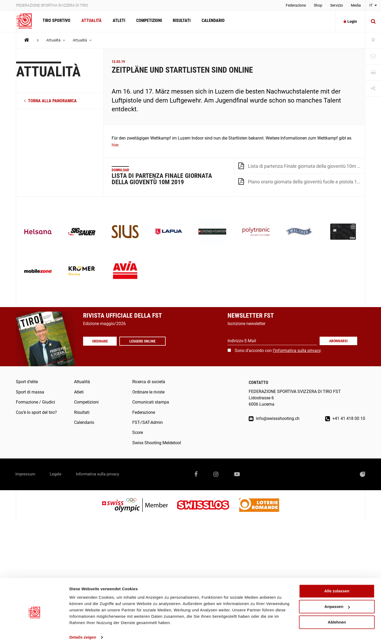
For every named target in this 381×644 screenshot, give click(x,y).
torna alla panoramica (50, 100)
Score (137, 432)
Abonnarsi (338, 341)
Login (350, 21)
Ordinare (100, 341)
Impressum (26, 474)
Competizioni (147, 21)
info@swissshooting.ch (274, 418)
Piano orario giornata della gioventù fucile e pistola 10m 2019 (301, 181)
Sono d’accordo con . (278, 350)
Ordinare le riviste (148, 392)
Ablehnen (337, 618)
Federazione (296, 5)
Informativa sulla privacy (104, 474)
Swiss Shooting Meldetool (156, 442)
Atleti (117, 21)
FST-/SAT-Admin (147, 422)
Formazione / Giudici (35, 402)
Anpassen (337, 603)
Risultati (179, 21)
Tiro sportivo (56, 21)
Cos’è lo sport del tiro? (36, 412)
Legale (59, 474)
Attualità (91, 21)
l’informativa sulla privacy (297, 350)
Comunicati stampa (150, 402)
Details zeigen (82, 633)
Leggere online (144, 341)
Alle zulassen (336, 587)
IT (373, 5)
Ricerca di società (148, 381)
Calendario (210, 21)
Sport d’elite (27, 381)
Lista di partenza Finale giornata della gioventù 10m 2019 (301, 166)
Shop (318, 5)
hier (115, 144)
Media (356, 5)
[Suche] (373, 21)
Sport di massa (30, 392)
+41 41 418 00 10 (345, 418)
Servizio (336, 5)
